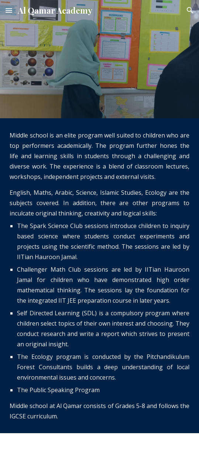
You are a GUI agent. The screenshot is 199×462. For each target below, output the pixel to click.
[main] (99, 275)
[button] (9, 10)
